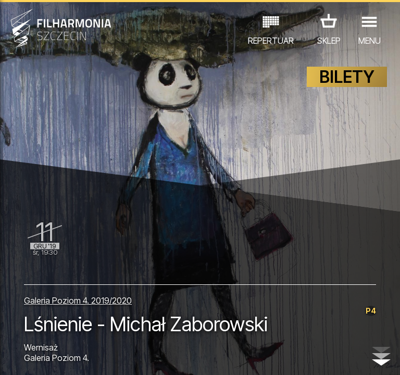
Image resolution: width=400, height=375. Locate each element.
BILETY (346, 77)
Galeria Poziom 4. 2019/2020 (78, 300)
